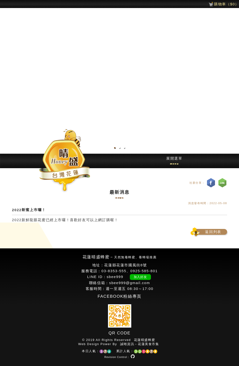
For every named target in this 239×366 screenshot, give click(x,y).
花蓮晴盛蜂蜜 (144, 340)
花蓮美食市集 (148, 344)
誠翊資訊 (127, 344)
